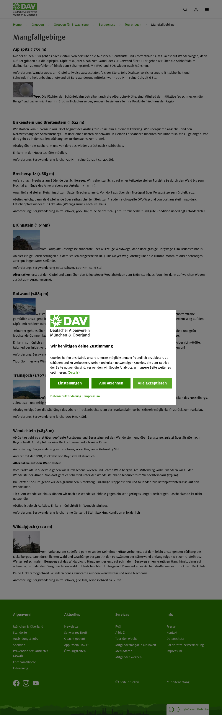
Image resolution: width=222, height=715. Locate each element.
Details (73, 372)
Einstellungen (70, 383)
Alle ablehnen (111, 383)
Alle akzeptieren (152, 383)
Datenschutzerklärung (65, 396)
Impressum (92, 396)
